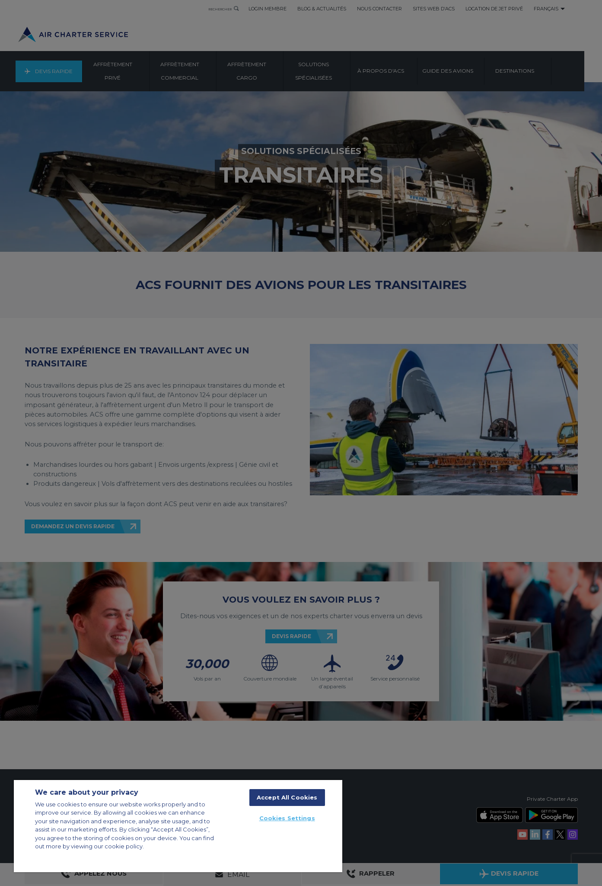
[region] (178, 826)
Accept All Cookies (287, 797)
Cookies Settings (287, 818)
